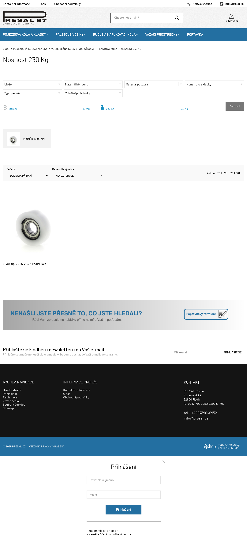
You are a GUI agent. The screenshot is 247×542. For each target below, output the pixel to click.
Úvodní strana (12, 390)
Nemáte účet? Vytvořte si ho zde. (110, 534)
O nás (42, 4)
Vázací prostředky (161, 34)
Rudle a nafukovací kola (114, 34)
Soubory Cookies (14, 404)
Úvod (6, 49)
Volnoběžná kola (63, 49)
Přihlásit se (232, 352)
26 (224, 173)
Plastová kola (107, 49)
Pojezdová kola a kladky (24, 34)
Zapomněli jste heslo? (103, 530)
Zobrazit (234, 106)
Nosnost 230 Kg (131, 49)
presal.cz (19, 446)
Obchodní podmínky (67, 4)
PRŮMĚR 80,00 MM (26, 139)
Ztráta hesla (11, 401)
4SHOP (234, 448)
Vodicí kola (86, 49)
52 (231, 173)
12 (218, 173)
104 (238, 173)
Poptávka (195, 34)
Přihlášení (123, 509)
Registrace (10, 397)
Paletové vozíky (70, 34)
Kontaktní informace (16, 4)
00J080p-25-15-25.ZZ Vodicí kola (24, 263)
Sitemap (8, 408)
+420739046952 (201, 3)
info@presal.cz (234, 3)
